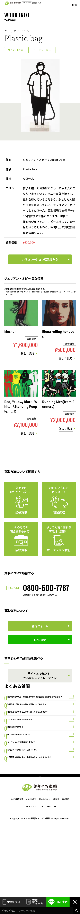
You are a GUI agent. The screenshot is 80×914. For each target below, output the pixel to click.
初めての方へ (44, 869)
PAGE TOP (40, 843)
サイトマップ (30, 876)
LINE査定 (58, 902)
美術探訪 (65, 869)
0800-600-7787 (46, 587)
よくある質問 (31, 869)
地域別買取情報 (17, 869)
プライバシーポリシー (47, 876)
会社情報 (55, 869)
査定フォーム (34, 902)
